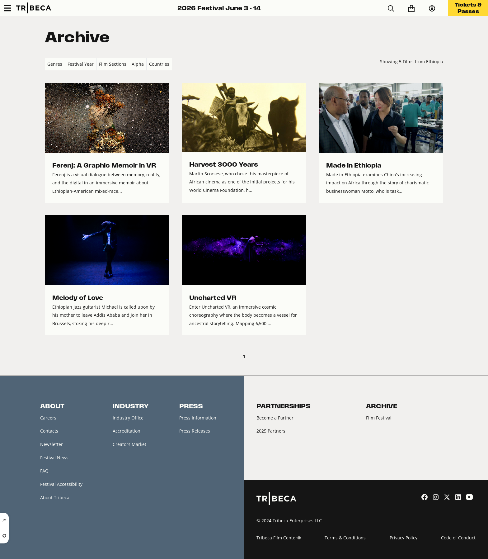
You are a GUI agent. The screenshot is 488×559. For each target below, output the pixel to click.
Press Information (197, 418)
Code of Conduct (458, 538)
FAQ (44, 471)
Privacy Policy (403, 538)
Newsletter (51, 444)
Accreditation (126, 431)
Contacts (49, 431)
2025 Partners (270, 431)
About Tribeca (54, 497)
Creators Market (129, 444)
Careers (48, 418)
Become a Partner (274, 418)
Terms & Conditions (345, 538)
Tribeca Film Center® (278, 538)
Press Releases (194, 431)
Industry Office (128, 418)
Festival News (54, 458)
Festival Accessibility (61, 484)
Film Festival (379, 418)
